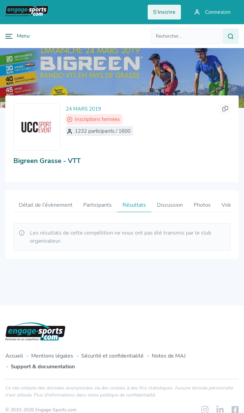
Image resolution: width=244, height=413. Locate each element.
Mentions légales (52, 356)
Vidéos (230, 205)
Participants (97, 205)
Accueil (14, 356)
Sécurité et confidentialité (112, 356)
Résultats (134, 205)
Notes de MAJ (169, 356)
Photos (202, 205)
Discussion (170, 205)
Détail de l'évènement (45, 205)
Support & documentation (43, 366)
